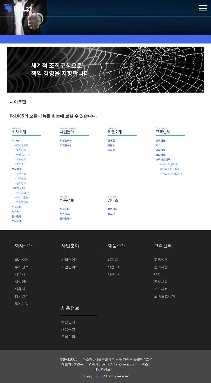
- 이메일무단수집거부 (170, 173)
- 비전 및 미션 (22, 154)
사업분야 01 (66, 140)
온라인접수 (66, 218)
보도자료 (160, 154)
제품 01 (112, 145)
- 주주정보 (20, 173)
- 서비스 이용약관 (168, 164)
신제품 (111, 140)
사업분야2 (69, 267)
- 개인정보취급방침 (169, 169)
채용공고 (65, 213)
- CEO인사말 (22, 145)
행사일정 (17, 216)
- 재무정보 (20, 178)
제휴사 (15, 211)
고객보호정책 (163, 159)
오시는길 (17, 221)
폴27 (98, 376)
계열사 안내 (18, 188)
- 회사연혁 (20, 159)
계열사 (20, 274)
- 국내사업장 (22, 192)
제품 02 (112, 150)
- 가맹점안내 (22, 202)
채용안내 (65, 209)
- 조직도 (19, 164)
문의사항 (161, 267)
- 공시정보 (20, 183)
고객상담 (160, 140)
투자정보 (17, 169)
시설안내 (17, 207)
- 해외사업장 (22, 197)
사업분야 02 (66, 145)
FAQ (158, 145)
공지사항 (160, 150)
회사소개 (17, 140)
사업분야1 (69, 259)
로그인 (111, 213)
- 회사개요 (20, 150)
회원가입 (112, 209)
